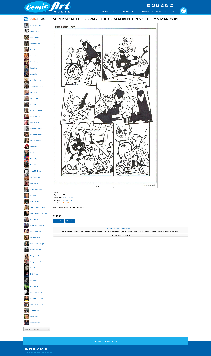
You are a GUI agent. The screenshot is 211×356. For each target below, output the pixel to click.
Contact (173, 11)
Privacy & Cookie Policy (105, 341)
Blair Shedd (34, 274)
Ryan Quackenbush (37, 225)
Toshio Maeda (35, 177)
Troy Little (33, 165)
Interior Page (67, 200)
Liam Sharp (34, 268)
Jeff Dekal (33, 74)
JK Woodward (35, 322)
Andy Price (34, 219)
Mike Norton (34, 201)
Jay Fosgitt (34, 104)
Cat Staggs (34, 286)
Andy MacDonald (36, 171)
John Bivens (34, 38)
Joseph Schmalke (36, 262)
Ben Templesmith (36, 292)
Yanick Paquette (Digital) (38, 207)
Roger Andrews (35, 26)
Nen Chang (34, 62)
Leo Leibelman (35, 153)
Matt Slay (33, 280)
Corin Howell (34, 147)
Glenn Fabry (34, 98)
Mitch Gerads (35, 116)
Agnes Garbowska (36, 110)
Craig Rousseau (35, 238)
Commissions (159, 11)
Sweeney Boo (35, 44)
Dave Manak (34, 183)
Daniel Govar (34, 122)
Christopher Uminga (37, 298)
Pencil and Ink (68, 197)
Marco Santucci (35, 250)
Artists (115, 11)
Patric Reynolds (35, 232)
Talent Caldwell (35, 56)
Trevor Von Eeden (36, 304)
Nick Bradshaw (35, 50)
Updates (145, 11)
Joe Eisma (33, 92)
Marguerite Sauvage (37, 256)
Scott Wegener (35, 310)
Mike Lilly (33, 159)
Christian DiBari (35, 80)
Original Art (130, 11)
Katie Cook (34, 68)
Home (105, 11)
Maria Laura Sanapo (37, 244)
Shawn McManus (36, 189)
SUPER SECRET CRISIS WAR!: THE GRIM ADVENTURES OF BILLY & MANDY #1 (90, 230)
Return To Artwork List (122, 235)
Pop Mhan (33, 195)
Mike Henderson (36, 129)
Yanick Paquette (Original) (39, 213)
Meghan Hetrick (36, 135)
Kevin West (34, 316)
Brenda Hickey (35, 141)
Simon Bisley (34, 32)
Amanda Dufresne (36, 86)
